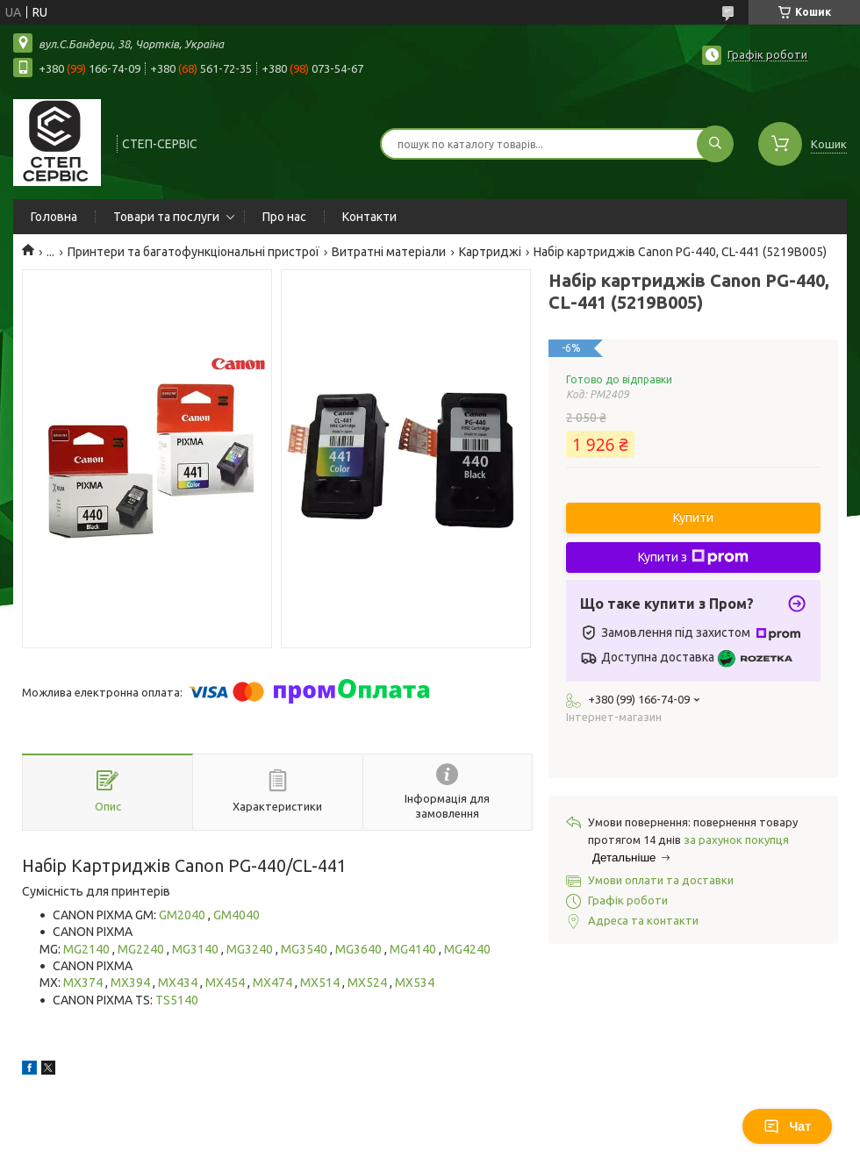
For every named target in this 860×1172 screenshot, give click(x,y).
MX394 (132, 982)
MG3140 (196, 949)
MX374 (84, 982)
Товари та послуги (166, 217)
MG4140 (414, 949)
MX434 (179, 982)
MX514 (321, 982)
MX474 (274, 982)
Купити (693, 518)
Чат (787, 1126)
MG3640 (359, 949)
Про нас (284, 217)
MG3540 (305, 949)
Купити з (693, 557)
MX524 (369, 982)
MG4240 (467, 949)
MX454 (226, 982)
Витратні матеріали (389, 252)
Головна (54, 217)
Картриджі (490, 252)
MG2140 (87, 949)
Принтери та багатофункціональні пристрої (193, 252)
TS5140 (176, 1000)
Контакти (369, 217)
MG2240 (142, 949)
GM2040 (183, 915)
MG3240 (251, 949)
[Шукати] (715, 143)
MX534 (414, 982)
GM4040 (236, 915)
